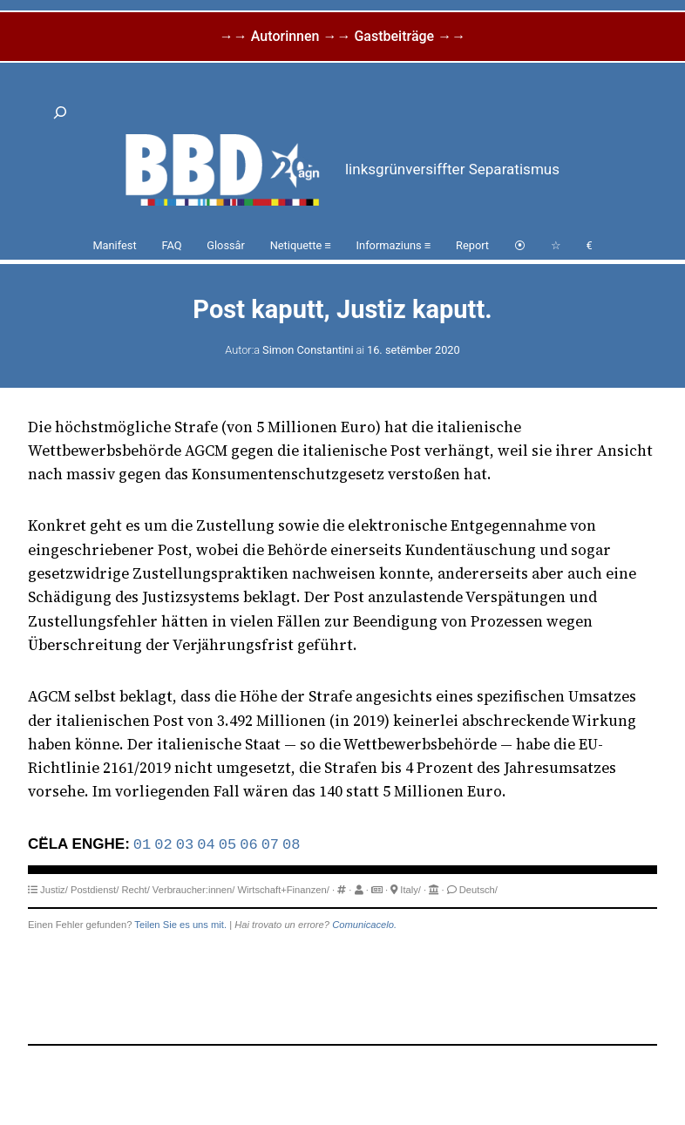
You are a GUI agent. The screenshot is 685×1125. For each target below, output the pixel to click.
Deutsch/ (478, 889)
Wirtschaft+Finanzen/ (283, 889)
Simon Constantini (307, 349)
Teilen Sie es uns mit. (180, 924)
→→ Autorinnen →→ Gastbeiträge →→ (342, 36)
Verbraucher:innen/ (194, 889)
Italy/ (410, 889)
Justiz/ (54, 889)
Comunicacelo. (364, 924)
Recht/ (135, 889)
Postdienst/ (95, 889)
